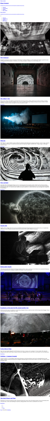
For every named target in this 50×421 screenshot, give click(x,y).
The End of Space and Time (8, 398)
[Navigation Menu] (0, 15)
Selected (4, 7)
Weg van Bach (4, 182)
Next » (4, 408)
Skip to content (3, 0)
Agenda (4, 9)
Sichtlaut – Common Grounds (8, 356)
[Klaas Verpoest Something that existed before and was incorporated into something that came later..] (25, 4)
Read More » (2, 62)
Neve (1, 409)
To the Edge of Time (5, 349)
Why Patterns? (4, 57)
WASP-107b (3, 225)
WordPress (9, 409)
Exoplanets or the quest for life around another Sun (14, 308)
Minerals (2, 140)
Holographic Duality (6, 266)
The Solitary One (5, 98)
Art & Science (5, 8)
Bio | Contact (5, 10)
